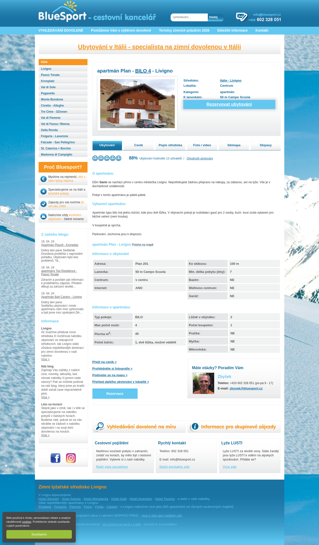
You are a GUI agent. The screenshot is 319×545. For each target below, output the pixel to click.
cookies (26, 521)
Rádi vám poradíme (112, 467)
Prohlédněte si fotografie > (112, 368)
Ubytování (107, 145)
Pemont (75, 507)
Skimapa (233, 145)
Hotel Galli (119, 499)
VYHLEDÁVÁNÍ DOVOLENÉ (61, 30)
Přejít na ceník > (104, 362)
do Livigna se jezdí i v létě (122, 524)
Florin (88, 507)
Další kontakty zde (175, 467)
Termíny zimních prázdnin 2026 (184, 30)
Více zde (230, 467)
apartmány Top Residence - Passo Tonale (59, 272)
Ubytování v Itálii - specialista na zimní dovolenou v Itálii (159, 46)
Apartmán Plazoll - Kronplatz (59, 245)
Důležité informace (232, 30)
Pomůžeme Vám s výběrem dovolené (121, 30)
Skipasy (266, 145)
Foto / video (202, 145)
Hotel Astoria (71, 499)
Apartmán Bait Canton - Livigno (61, 297)
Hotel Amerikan (141, 499)
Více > (45, 359)
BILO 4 (143, 70)
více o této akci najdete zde (162, 515)
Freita (99, 507)
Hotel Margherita (96, 499)
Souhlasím (39, 534)
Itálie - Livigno (230, 80)
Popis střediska (170, 145)
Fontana (60, 507)
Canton (112, 507)
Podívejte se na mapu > (110, 375)
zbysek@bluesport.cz (246, 388)
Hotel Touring (165, 499)
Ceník (138, 145)
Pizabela (45, 507)
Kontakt (261, 30)
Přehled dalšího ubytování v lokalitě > (120, 382)
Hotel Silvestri (49, 499)
